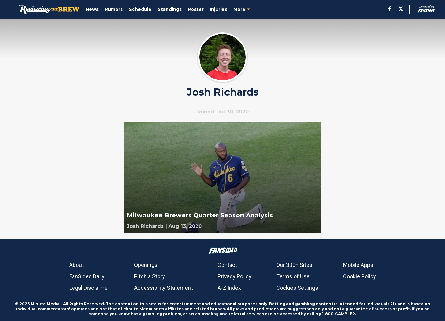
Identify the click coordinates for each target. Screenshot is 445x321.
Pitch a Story (149, 276)
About (76, 265)
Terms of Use (293, 276)
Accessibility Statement (163, 288)
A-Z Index (229, 288)
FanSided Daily (86, 276)
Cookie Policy (359, 276)
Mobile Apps (358, 265)
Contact (227, 265)
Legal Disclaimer (89, 288)
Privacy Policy (235, 276)
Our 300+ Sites (294, 265)
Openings (146, 265)
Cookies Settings (297, 288)
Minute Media (45, 304)
